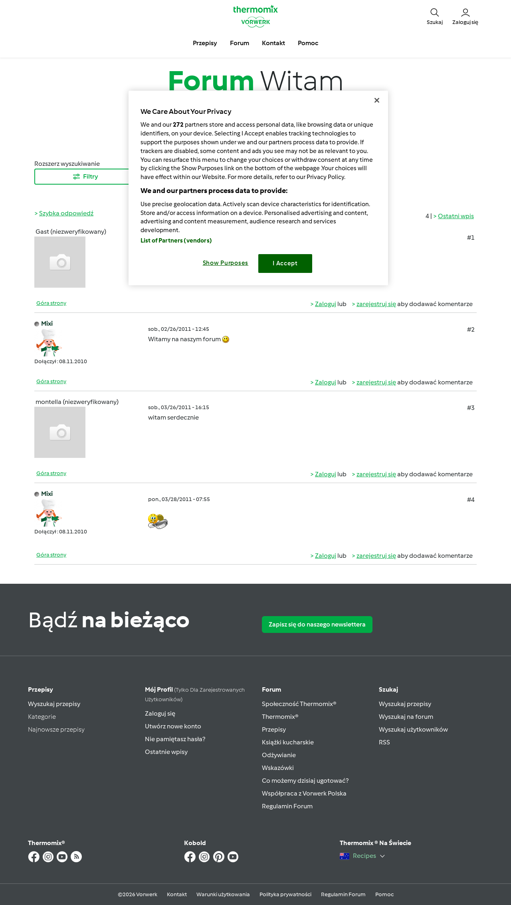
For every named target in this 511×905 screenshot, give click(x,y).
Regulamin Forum (287, 806)
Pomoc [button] (308, 43)
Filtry (85, 176)
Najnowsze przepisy (56, 729)
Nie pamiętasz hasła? (175, 739)
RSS (384, 742)
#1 (471, 237)
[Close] (377, 100)
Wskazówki (278, 768)
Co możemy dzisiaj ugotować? (305, 780)
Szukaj (388, 689)
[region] (258, 188)
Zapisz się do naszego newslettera (317, 624)
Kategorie (42, 716)
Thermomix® (280, 716)
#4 (471, 499)
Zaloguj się (160, 713)
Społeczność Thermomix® (299, 704)
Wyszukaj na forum (406, 716)
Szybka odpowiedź (66, 213)
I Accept (285, 263)
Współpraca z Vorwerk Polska (304, 793)
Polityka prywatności (285, 894)
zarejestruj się (376, 304)
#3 (471, 408)
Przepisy (40, 689)
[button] (435, 16)
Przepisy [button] (205, 43)
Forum (271, 689)
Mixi (47, 323)
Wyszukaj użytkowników (413, 729)
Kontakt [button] (273, 43)
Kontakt (177, 894)
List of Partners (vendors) (176, 240)
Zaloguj (325, 304)
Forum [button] (239, 43)
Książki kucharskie (288, 742)
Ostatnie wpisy (166, 752)
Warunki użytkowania (223, 894)
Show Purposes (226, 263)
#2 (471, 329)
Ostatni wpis (456, 216)
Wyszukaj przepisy (54, 704)
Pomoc (384, 894)
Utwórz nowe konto (173, 726)
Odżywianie (279, 755)
